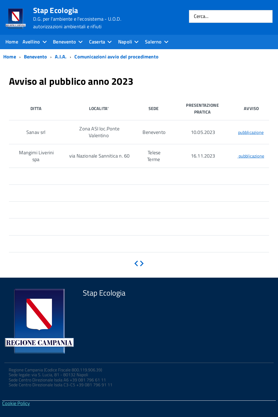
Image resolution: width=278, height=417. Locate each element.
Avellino (31, 41)
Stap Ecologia (77, 18)
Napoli (125, 41)
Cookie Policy (16, 403)
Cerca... (201, 16)
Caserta (97, 41)
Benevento (64, 41)
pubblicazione (251, 132)
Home (11, 41)
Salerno (153, 41)
